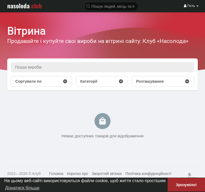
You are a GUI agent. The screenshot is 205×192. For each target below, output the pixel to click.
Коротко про (77, 173)
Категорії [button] (101, 81)
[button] (111, 6)
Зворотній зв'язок (107, 173)
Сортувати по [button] (41, 81)
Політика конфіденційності (148, 173)
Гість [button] (191, 6)
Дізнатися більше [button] (22, 188)
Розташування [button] (163, 81)
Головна (56, 173)
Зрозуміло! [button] (186, 185)
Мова (192, 176)
